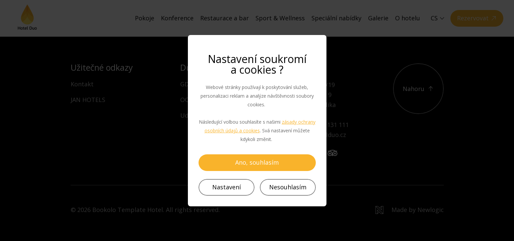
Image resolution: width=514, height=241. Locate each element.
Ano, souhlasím (257, 162)
